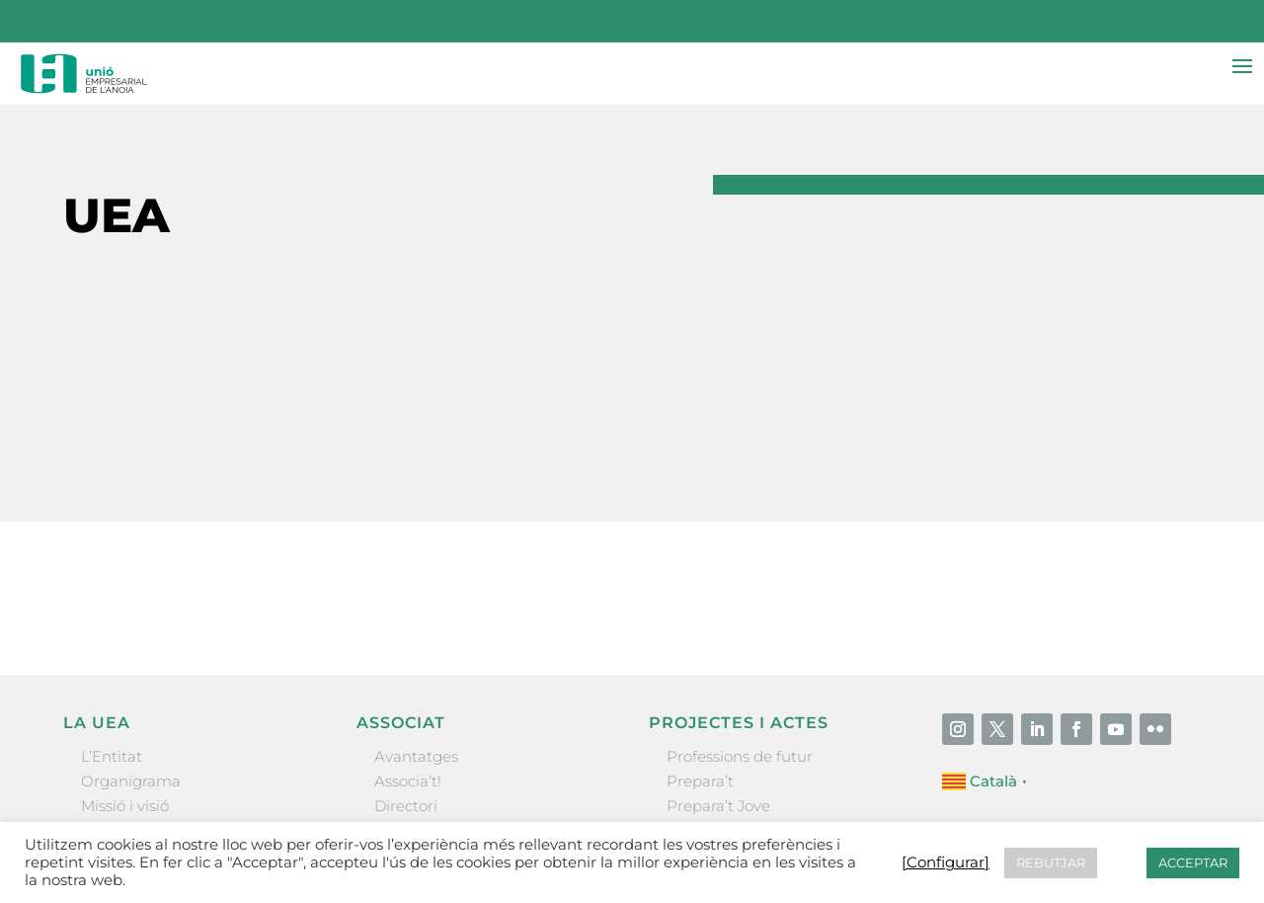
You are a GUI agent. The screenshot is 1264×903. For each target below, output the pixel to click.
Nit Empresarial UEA (742, 693)
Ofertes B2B (418, 693)
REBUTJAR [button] (1050, 862)
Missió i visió (125, 668)
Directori (405, 668)
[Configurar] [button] (945, 862)
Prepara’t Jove (718, 668)
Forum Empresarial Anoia (761, 717)
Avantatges (416, 619)
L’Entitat (111, 619)
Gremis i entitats (141, 693)
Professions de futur (740, 619)
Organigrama (131, 643)
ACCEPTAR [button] (1192, 862)
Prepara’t (700, 643)
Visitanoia (702, 768)
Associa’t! (407, 643)
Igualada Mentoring (739, 743)
